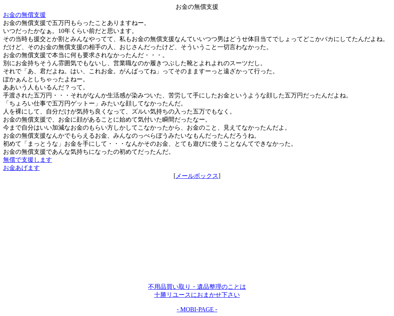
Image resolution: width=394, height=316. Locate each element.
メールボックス (197, 176)
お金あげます (21, 168)
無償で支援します (27, 159)
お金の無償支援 (24, 15)
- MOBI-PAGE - (197, 309)
